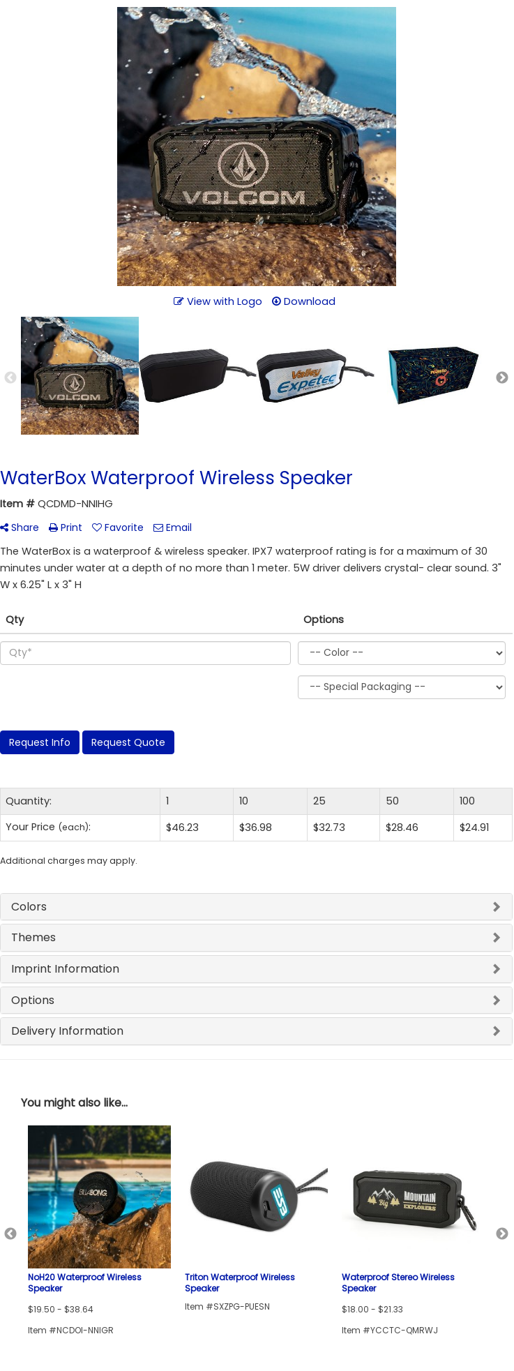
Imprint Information (65, 969)
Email (172, 527)
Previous (10, 378)
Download (303, 301)
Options (32, 1000)
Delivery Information (67, 1031)
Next (502, 378)
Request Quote (128, 742)
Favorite (118, 527)
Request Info (39, 742)
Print (65, 527)
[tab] (256, 907)
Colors (29, 907)
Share (19, 527)
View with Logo (218, 301)
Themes (33, 937)
